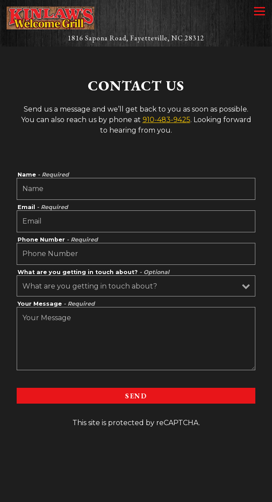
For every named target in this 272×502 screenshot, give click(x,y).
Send (136, 396)
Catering (136, 491)
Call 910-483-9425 (136, 471)
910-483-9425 (166, 120)
